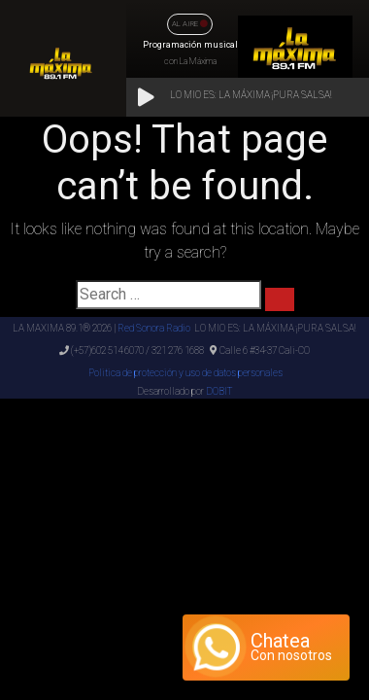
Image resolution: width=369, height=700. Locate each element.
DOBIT (218, 391)
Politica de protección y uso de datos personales (184, 373)
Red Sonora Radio (153, 328)
